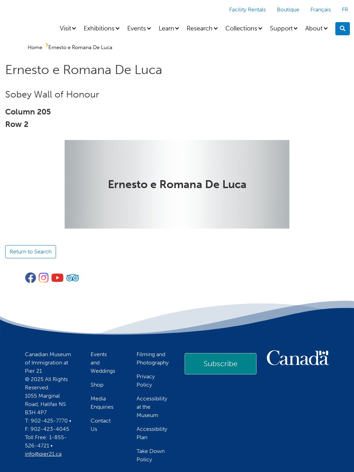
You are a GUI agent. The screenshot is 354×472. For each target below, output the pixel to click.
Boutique (288, 9)
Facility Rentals (247, 9)
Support (281, 28)
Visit (65, 28)
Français (320, 9)
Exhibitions (99, 28)
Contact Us (101, 424)
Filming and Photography (153, 358)
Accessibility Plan (152, 433)
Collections (241, 28)
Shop (97, 384)
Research (200, 28)
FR (345, 9)
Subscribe (220, 363)
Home (35, 47)
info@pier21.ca (43, 454)
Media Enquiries (102, 402)
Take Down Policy (151, 455)
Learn (166, 28)
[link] (221, 363)
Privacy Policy (146, 380)
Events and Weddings (103, 362)
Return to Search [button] (31, 251)
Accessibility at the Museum (152, 406)
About (314, 28)
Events (136, 28)
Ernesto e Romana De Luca (80, 47)
